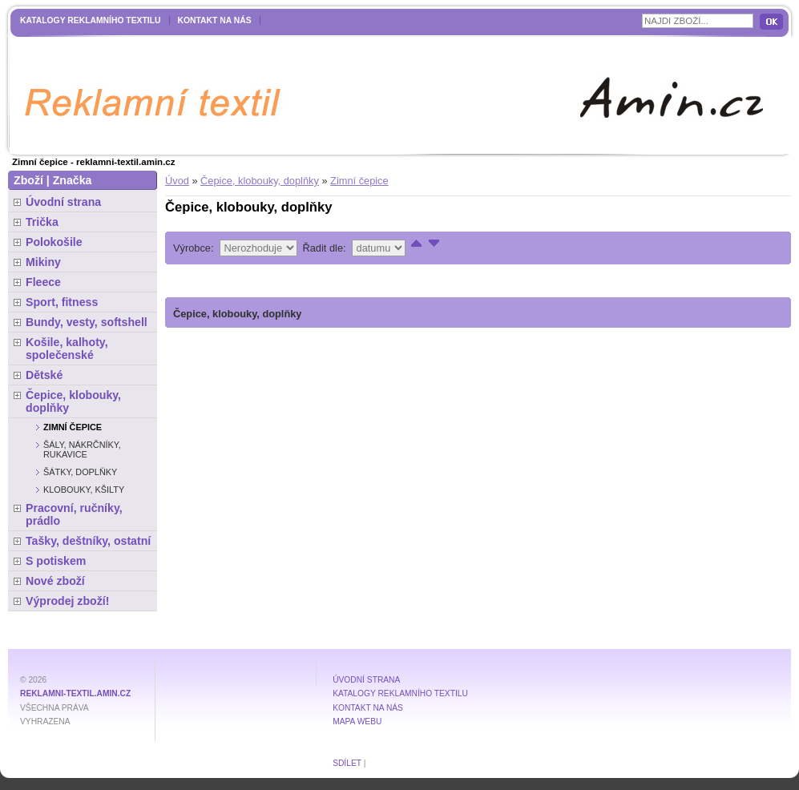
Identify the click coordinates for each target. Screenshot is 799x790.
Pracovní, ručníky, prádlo (74, 514)
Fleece (43, 282)
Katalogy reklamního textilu (90, 20)
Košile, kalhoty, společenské (67, 348)
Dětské (44, 375)
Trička (42, 222)
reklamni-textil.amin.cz (75, 693)
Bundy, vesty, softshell (86, 322)
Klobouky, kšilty (83, 489)
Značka (72, 180)
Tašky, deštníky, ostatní (88, 540)
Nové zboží (55, 580)
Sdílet (347, 763)
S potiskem (56, 560)
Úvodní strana (63, 201)
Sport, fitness (62, 302)
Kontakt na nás (215, 20)
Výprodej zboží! (67, 601)
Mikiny (43, 262)
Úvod (177, 181)
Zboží (28, 180)
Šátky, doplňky (80, 472)
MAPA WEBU (357, 721)
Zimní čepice (359, 181)
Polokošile (54, 242)
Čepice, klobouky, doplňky (259, 181)
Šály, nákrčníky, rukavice (82, 449)
